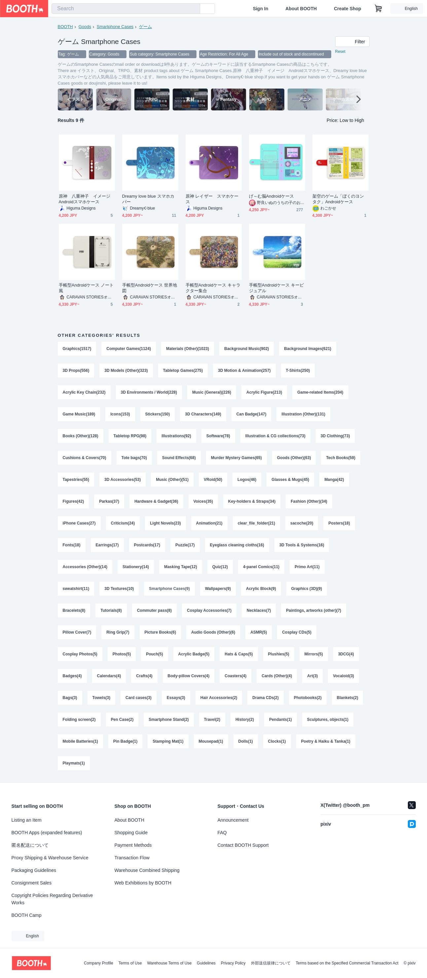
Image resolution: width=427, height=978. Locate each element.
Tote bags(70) (134, 457)
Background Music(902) (246, 348)
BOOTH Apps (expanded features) (47, 832)
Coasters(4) (235, 676)
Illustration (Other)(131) (303, 414)
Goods (85, 26)
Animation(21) (209, 523)
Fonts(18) (72, 545)
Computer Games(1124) (128, 348)
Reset (340, 51)
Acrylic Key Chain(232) (84, 392)
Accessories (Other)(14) (85, 567)
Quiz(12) (220, 567)
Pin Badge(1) (125, 741)
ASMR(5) (258, 632)
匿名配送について (30, 845)
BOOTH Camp (27, 915)
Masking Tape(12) (180, 567)
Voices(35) (203, 501)
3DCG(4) (346, 654)
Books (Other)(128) (80, 436)
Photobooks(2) (308, 697)
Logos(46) (246, 479)
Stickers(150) (157, 414)
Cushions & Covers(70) (84, 457)
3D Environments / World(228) (149, 392)
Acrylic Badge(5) (194, 654)
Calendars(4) (109, 676)
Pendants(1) (280, 719)
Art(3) (312, 676)
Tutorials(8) (111, 610)
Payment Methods (133, 845)
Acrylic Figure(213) (264, 392)
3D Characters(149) (203, 414)
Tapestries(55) (76, 479)
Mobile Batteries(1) (80, 741)
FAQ (222, 832)
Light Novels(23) (165, 523)
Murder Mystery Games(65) (236, 457)
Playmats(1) (74, 763)
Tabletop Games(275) (183, 370)
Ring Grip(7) (117, 632)
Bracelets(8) (74, 610)
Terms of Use (130, 963)
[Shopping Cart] (378, 8)
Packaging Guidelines (34, 870)
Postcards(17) (147, 545)
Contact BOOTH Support (243, 845)
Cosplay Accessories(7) (209, 610)
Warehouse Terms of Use (169, 963)
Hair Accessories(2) (218, 697)
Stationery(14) (136, 567)
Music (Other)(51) (172, 479)
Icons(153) (120, 414)
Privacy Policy (233, 963)
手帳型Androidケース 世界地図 (149, 288)
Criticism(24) (123, 523)
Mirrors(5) (313, 654)
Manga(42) (334, 479)
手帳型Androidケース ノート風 (86, 288)
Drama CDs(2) (265, 697)
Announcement (233, 820)
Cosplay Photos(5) (80, 654)
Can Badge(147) (251, 414)
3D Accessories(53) (122, 479)
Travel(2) (212, 719)
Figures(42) (73, 501)
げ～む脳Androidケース (271, 196)
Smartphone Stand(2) (169, 719)
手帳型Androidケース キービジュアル (276, 288)
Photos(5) (122, 654)
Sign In (260, 8)
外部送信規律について (271, 963)
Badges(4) (72, 676)
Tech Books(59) (340, 457)
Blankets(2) (347, 697)
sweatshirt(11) (76, 588)
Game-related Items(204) (320, 392)
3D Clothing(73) (335, 436)
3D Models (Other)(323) (126, 370)
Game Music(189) (79, 414)
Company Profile (98, 963)
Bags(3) (70, 697)
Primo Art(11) (307, 567)
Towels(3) (101, 697)
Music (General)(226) (211, 392)
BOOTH (65, 26)
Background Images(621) (307, 348)
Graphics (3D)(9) (306, 588)
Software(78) (218, 436)
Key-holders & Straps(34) (251, 501)
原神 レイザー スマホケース (212, 199)
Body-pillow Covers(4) (189, 676)
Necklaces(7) (259, 610)
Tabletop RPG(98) (130, 436)
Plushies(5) (278, 654)
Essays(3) (176, 697)
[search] (193, 9)
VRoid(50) (213, 479)
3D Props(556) (76, 370)
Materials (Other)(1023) (187, 348)
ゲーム (145, 26)
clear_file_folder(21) (256, 523)
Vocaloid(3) (343, 676)
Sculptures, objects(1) (327, 719)
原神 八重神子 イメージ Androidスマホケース (87, 199)
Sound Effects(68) (179, 457)
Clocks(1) (277, 741)
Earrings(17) (107, 545)
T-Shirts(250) (298, 370)
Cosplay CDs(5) (296, 632)
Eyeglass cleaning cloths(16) (237, 545)
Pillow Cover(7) (77, 632)
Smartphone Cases (115, 26)
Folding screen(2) (79, 719)
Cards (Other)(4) (277, 676)
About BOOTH (301, 8)
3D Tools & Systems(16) (301, 545)
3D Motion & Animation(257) (244, 370)
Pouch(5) (154, 654)
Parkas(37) (109, 501)
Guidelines (206, 963)
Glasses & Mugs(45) (290, 479)
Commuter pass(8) (154, 610)
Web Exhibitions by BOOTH (143, 882)
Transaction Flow (132, 857)
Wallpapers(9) (218, 588)
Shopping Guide (131, 832)
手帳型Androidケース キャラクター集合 (213, 288)
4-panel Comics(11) (261, 567)
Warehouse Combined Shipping (147, 870)
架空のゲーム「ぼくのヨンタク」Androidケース (338, 199)
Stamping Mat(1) (168, 741)
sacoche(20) (301, 523)
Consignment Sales (32, 882)
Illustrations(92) (176, 436)
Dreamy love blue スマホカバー (148, 199)
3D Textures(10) (119, 588)
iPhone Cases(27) (79, 523)
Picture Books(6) (160, 632)
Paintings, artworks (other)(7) (313, 610)
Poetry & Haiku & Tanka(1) (325, 741)
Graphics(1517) (77, 348)
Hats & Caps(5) (239, 654)
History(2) (244, 719)
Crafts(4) (144, 676)
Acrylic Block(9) (261, 588)
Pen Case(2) (122, 719)
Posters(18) (339, 523)
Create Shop (347, 8)
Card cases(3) (138, 697)
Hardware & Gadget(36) (156, 501)
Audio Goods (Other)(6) (213, 632)
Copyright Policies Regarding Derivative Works (52, 899)
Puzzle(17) (185, 545)
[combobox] (126, 8)
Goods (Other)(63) (294, 457)
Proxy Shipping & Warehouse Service (50, 857)
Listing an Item (27, 820)
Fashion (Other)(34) (309, 501)
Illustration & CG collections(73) (275, 436)
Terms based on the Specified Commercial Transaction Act (347, 963)
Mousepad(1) (211, 741)
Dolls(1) (245, 741)
